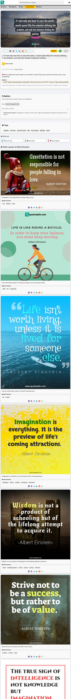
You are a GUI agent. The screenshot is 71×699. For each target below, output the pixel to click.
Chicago (12, 104)
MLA (7, 104)
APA (17, 104)
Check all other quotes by (12, 69)
